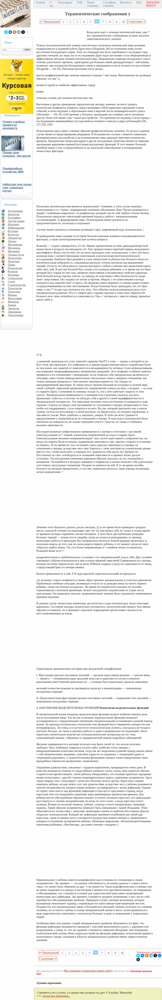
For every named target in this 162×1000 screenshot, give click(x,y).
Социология (15, 278)
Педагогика (15, 258)
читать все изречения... (56, 996)
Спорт (11, 281)
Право (11, 264)
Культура (13, 234)
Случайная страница (109, 4)
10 (123, 22)
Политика (14, 261)
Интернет (13, 224)
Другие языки (16, 221)
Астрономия (15, 211)
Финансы (13, 301)
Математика (15, 244)
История (13, 231)
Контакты (126, 2)
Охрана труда (16, 254)
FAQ (139, 2)
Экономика (14, 311)
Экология (13, 308)
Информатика (16, 227)
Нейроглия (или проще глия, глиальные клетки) (17, 187)
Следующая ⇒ (136, 21)
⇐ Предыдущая (49, 21)
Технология (15, 288)
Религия (13, 271)
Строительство (17, 284)
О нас (51, 4)
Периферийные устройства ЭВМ (13, 170)
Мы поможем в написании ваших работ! (88, 970)
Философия (15, 298)
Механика (14, 251)
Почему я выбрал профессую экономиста (13, 125)
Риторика (13, 274)
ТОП (80, 2)
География (14, 217)
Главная (40, 2)
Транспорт (14, 291)
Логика (12, 241)
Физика (12, 295)
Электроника (16, 315)
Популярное (65, 2)
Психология (15, 268)
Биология (13, 214)
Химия (12, 305)
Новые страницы (92, 4)
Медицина (14, 248)
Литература (15, 237)
